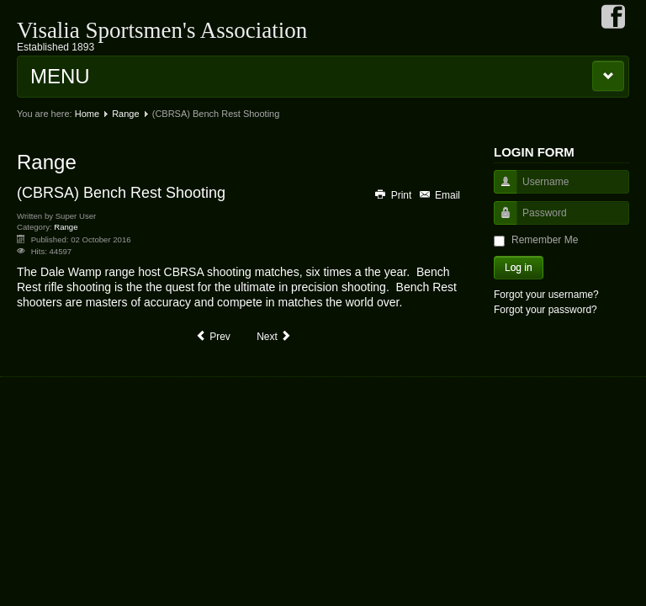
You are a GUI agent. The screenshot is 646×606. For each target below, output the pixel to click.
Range (125, 114)
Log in (518, 268)
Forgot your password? (545, 310)
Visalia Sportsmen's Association (162, 30)
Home (87, 114)
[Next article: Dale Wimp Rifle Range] (274, 336)
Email (439, 195)
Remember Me (544, 240)
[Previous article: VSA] (212, 336)
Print (393, 195)
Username (499, 189)
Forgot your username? (546, 294)
